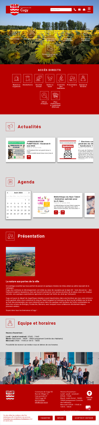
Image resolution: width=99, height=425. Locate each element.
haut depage (89, 395)
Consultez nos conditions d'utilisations (16, 419)
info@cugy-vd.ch (41, 402)
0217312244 (40, 400)
